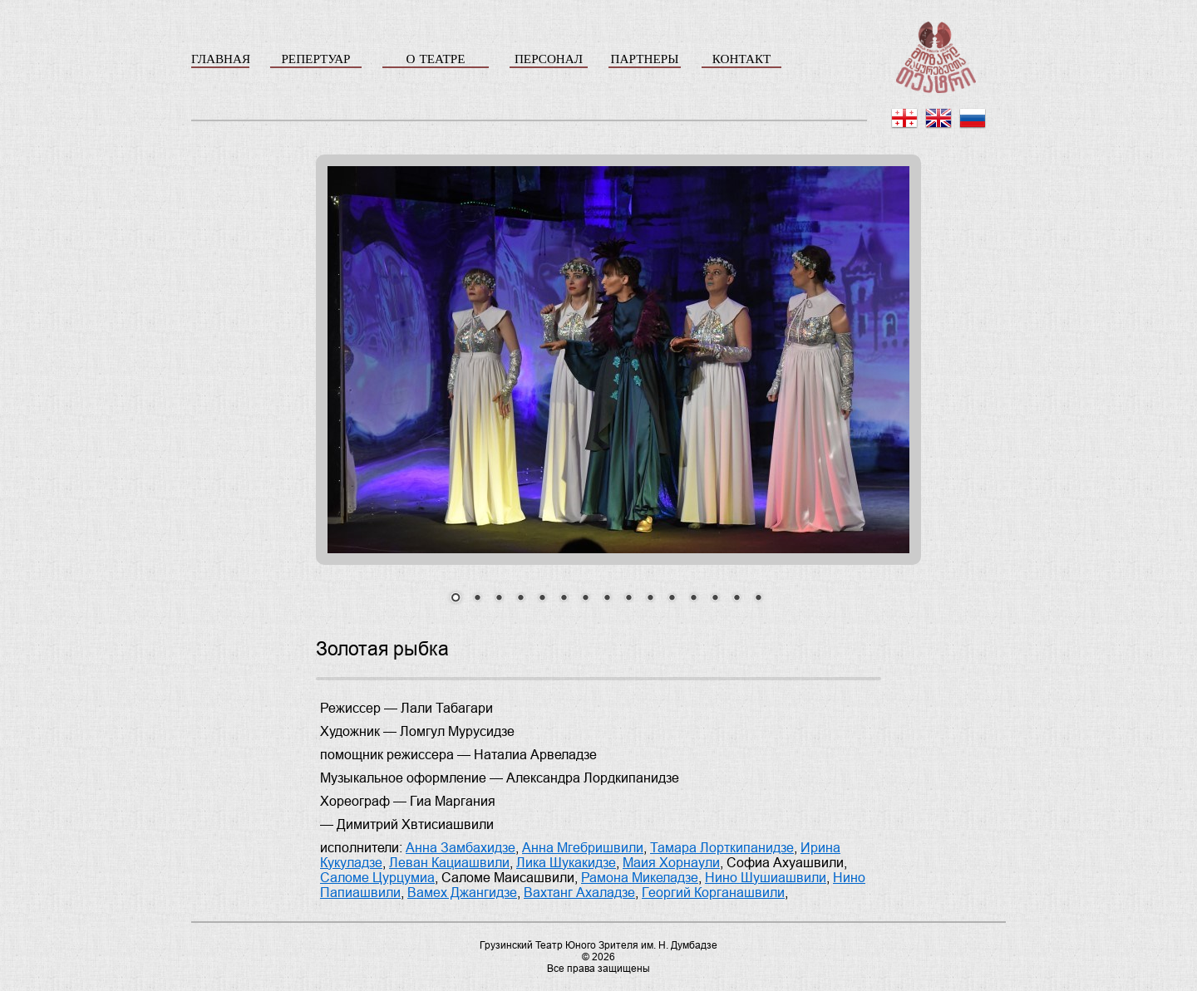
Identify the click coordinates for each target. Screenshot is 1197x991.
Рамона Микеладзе (639, 878)
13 (715, 599)
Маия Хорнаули (671, 863)
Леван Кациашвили (449, 863)
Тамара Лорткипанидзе (722, 848)
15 (758, 599)
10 (650, 599)
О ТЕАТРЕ (435, 58)
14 (736, 599)
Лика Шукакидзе (566, 863)
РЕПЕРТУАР (315, 58)
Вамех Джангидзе (462, 893)
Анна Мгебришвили (582, 848)
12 (693, 599)
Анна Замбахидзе (460, 848)
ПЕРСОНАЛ (549, 58)
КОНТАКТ (741, 58)
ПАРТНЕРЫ (645, 58)
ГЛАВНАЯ (220, 58)
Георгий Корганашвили (713, 893)
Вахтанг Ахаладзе (579, 893)
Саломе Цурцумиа (377, 878)
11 (672, 599)
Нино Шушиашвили (765, 878)
